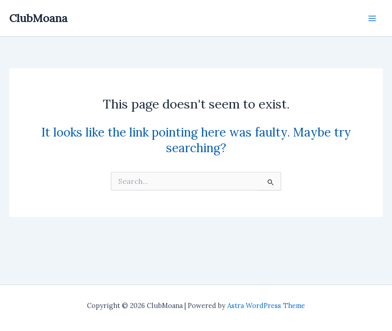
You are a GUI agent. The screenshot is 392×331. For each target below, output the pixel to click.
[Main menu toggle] (372, 18)
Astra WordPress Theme (266, 305)
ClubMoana (38, 18)
